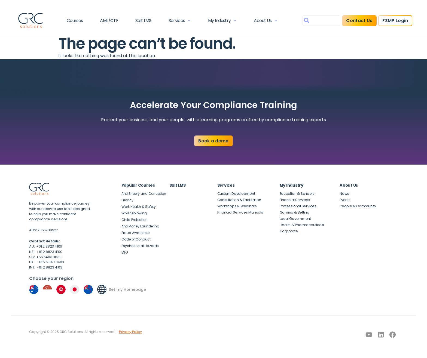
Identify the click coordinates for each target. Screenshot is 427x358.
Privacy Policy (130, 331)
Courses (75, 20)
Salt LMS (143, 20)
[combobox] (321, 20)
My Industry (222, 20)
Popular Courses (138, 185)
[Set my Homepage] (101, 289)
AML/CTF (109, 20)
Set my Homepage (127, 289)
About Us (265, 20)
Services (180, 20)
